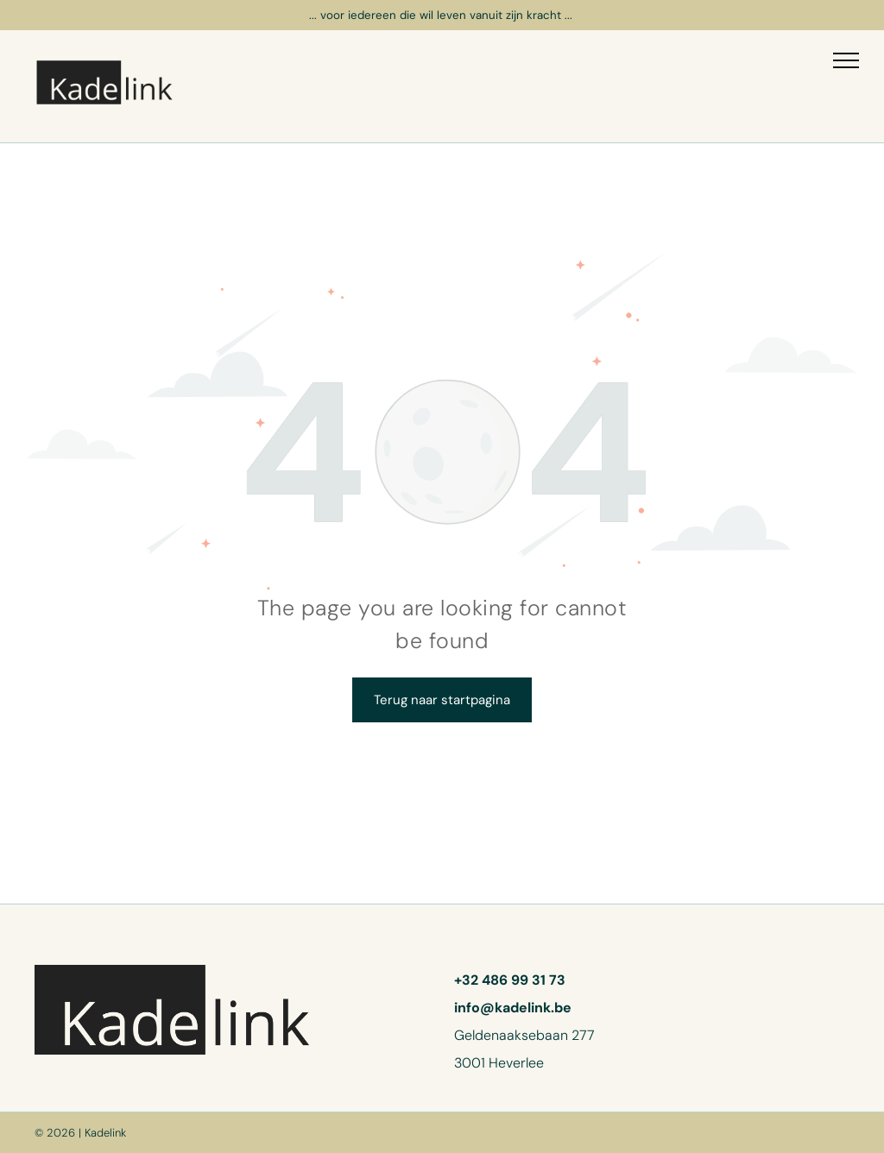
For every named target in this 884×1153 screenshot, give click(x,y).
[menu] (846, 60)
